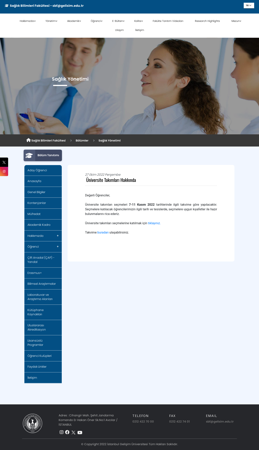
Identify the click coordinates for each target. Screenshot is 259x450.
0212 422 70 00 (143, 421)
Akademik (73, 21)
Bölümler (82, 140)
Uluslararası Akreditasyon (36, 327)
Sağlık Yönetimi (110, 140)
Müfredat (33, 214)
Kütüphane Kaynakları (35, 312)
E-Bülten (117, 21)
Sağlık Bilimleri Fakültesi (46, 140)
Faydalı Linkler (36, 367)
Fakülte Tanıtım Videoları (168, 21)
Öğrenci (96, 21)
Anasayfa (34, 181)
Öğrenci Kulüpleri (39, 356)
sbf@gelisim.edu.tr (220, 421)
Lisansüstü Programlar (35, 342)
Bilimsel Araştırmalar (41, 284)
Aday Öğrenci (37, 170)
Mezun (235, 21)
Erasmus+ (34, 273)
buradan (103, 232)
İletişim (139, 30)
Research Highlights (207, 21)
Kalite (137, 21)
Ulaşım (119, 30)
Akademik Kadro (39, 225)
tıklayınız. (154, 223)
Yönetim (50, 21)
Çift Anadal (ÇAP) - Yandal (41, 260)
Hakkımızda (27, 21)
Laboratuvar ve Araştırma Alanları (39, 297)
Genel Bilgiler (36, 192)
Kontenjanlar (36, 203)
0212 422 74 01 (179, 421)
